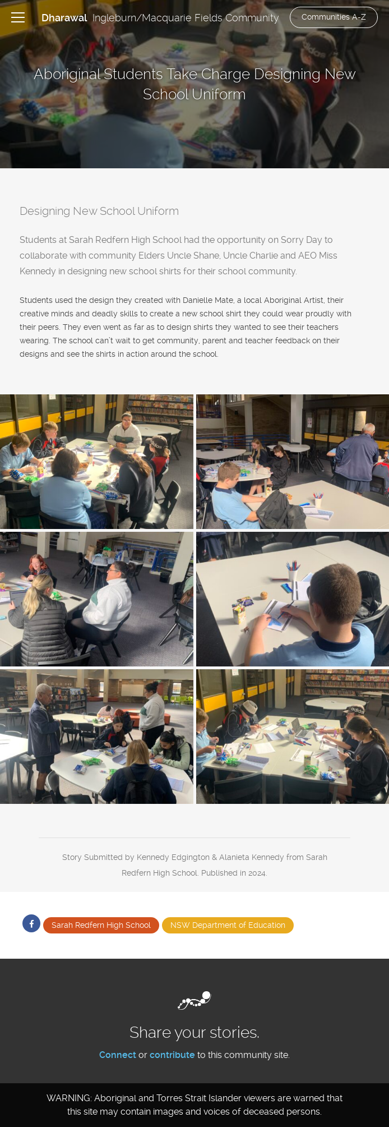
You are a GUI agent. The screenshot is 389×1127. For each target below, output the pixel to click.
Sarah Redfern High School (101, 925)
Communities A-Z (334, 16)
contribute (172, 1055)
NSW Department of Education (227, 925)
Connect (117, 1055)
